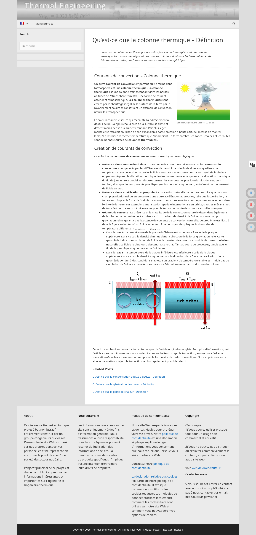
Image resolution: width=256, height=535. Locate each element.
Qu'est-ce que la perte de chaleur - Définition (120, 391)
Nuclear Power (151, 529)
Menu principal (45, 23)
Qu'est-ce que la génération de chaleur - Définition (123, 384)
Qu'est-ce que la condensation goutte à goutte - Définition (128, 376)
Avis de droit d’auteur (206, 468)
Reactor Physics (172, 529)
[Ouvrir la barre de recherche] (234, 24)
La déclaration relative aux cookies (154, 476)
